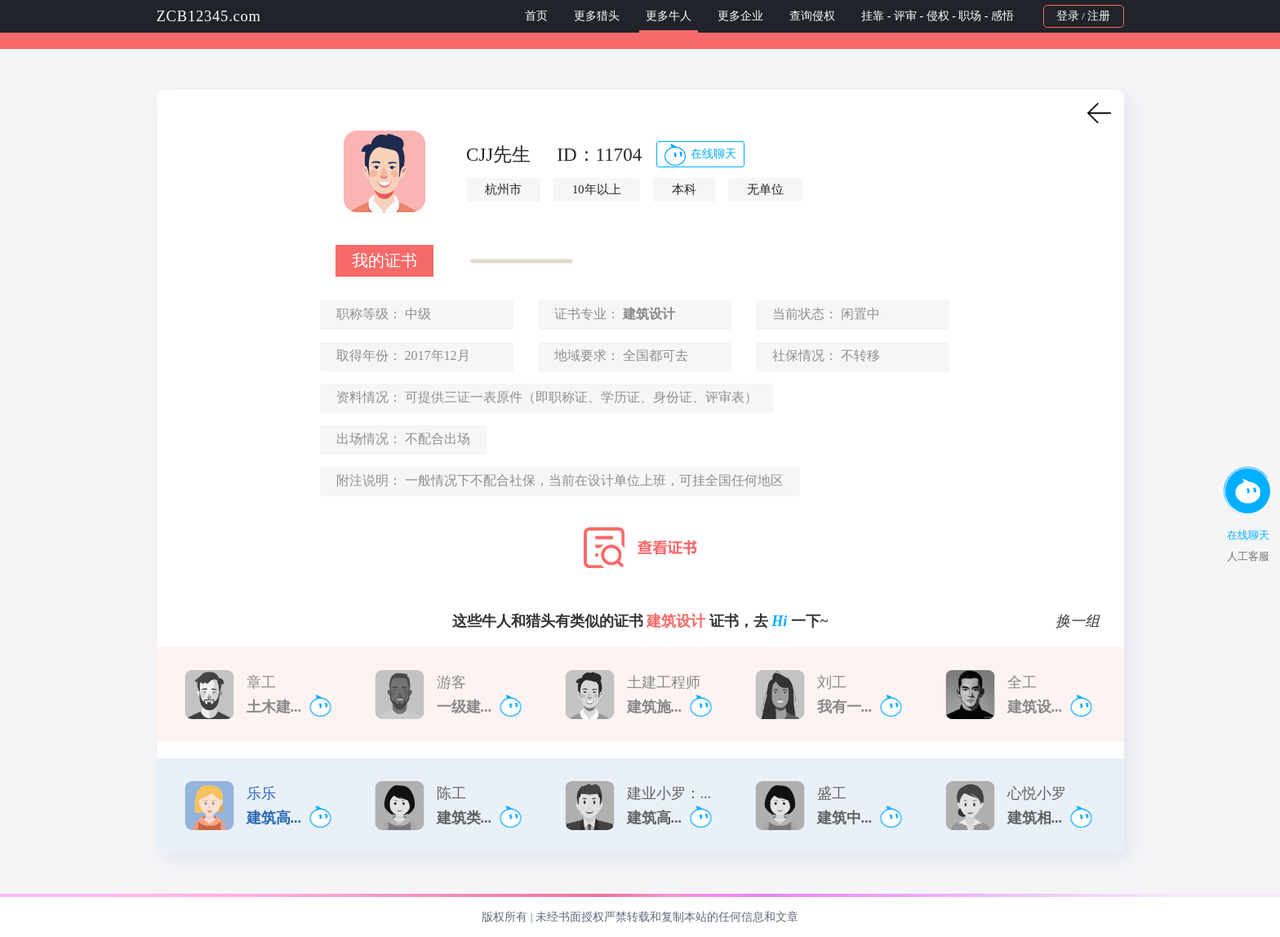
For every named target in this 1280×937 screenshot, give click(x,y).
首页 (536, 16)
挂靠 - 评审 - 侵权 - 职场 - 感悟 (938, 16)
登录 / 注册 (1083, 16)
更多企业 (740, 16)
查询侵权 (812, 16)
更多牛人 (668, 16)
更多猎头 (597, 16)
